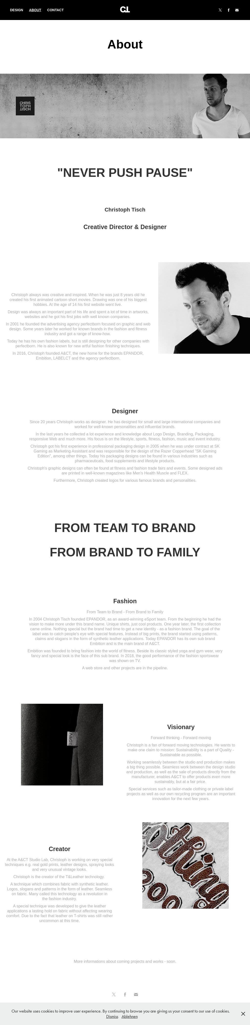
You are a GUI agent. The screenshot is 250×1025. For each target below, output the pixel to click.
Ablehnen (130, 1016)
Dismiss (112, 1016)
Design (16, 10)
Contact (55, 10)
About (35, 10)
